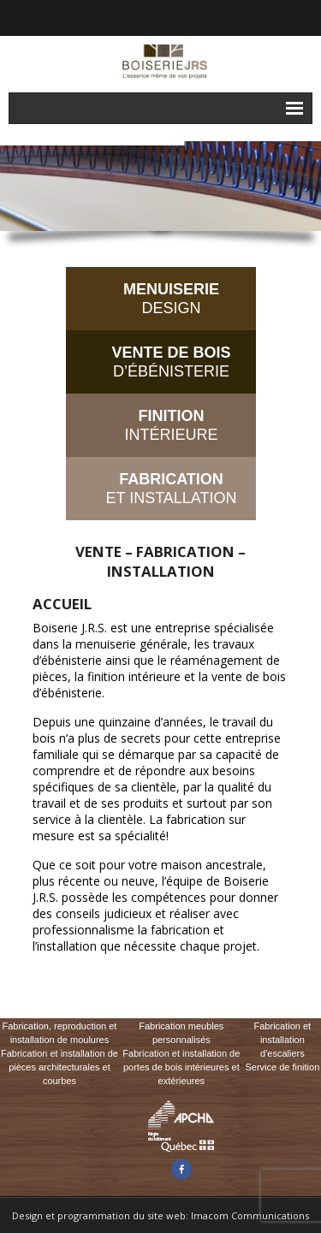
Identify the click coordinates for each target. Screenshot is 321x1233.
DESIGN (171, 299)
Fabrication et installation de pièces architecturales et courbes (59, 1067)
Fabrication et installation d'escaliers (283, 1039)
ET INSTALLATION (170, 489)
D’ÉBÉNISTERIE (170, 362)
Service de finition (282, 1067)
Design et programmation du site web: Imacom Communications (160, 1215)
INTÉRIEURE (170, 425)
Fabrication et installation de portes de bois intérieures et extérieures (181, 1067)
